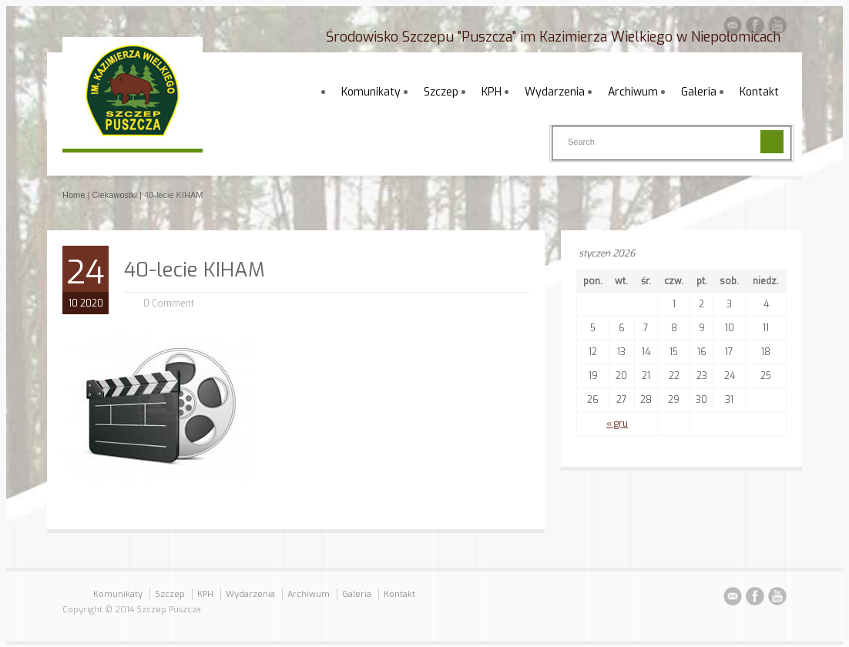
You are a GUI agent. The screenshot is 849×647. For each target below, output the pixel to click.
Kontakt (759, 92)
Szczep (441, 92)
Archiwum (633, 92)
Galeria (698, 92)
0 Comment (168, 303)
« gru (617, 423)
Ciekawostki (114, 194)
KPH (492, 92)
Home (73, 194)
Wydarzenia (555, 92)
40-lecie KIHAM (194, 269)
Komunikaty (371, 92)
